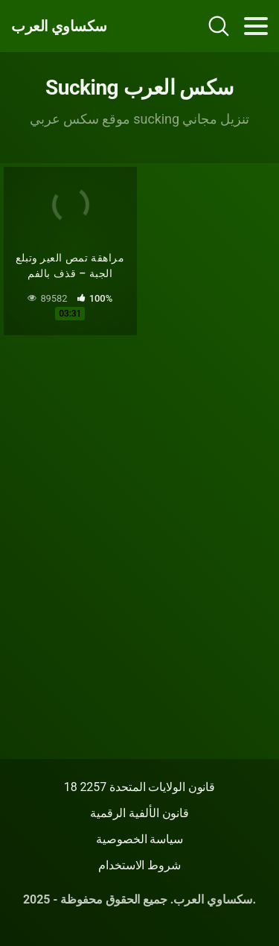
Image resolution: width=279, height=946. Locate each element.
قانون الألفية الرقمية (139, 813)
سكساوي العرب (59, 26)
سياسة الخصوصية (139, 839)
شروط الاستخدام (139, 865)
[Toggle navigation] (256, 26)
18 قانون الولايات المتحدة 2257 (140, 787)
